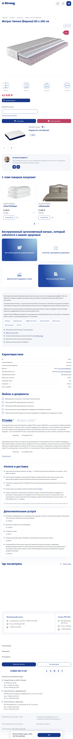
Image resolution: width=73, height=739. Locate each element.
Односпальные (9, 325)
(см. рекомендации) (64, 368)
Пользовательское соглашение (12, 724)
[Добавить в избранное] (69, 26)
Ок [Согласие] (49, 735)
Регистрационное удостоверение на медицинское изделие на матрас (26, 409)
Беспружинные (18, 321)
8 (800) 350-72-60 (18, 671)
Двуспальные (56, 321)
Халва (40, 489)
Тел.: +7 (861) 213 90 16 (11, 696)
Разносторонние (44, 321)
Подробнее (9, 217)
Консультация (54, 664)
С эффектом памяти (31, 321)
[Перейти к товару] (19, 201)
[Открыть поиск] (57, 3)
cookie (25, 734)
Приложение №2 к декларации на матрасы (18, 406)
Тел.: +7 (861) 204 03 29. (12, 707)
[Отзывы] (8, 420)
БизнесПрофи (20, 729)
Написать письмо (19, 664)
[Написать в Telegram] (14, 167)
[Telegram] (58, 671)
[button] (11, 148)
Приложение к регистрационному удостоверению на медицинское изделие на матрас (32, 413)
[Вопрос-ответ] (27, 420)
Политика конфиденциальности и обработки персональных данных (49, 718)
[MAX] (54, 671)
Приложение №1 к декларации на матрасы (18, 402)
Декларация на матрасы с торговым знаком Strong (21, 399)
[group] (36, 52)
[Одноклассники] (46, 671)
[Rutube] (62, 671)
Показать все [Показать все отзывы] (6, 456)
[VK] (50, 671)
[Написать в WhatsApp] (18, 167)
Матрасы (7, 321)
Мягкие (19, 325)
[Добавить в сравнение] (65, 26)
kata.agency (46, 724)
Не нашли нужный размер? (9, 115)
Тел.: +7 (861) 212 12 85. (11, 685)
